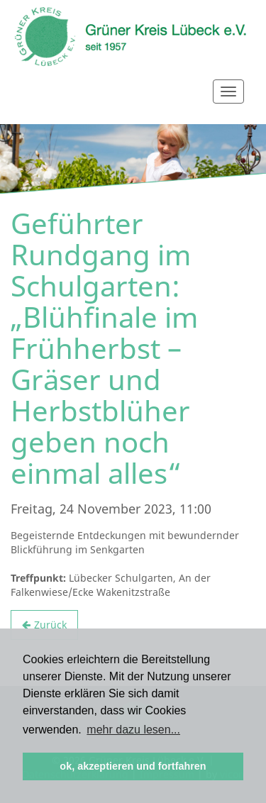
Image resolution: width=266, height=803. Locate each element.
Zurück (50, 624)
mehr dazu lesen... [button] (133, 730)
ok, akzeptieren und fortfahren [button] (133, 766)
